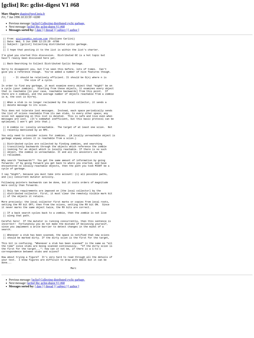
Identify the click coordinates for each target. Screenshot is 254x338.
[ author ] (73, 30)
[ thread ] (49, 30)
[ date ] (39, 30)
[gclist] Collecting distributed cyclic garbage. (58, 23)
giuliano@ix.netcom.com (32, 39)
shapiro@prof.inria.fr (32, 13)
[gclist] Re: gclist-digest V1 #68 (46, 26)
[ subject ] (61, 30)
